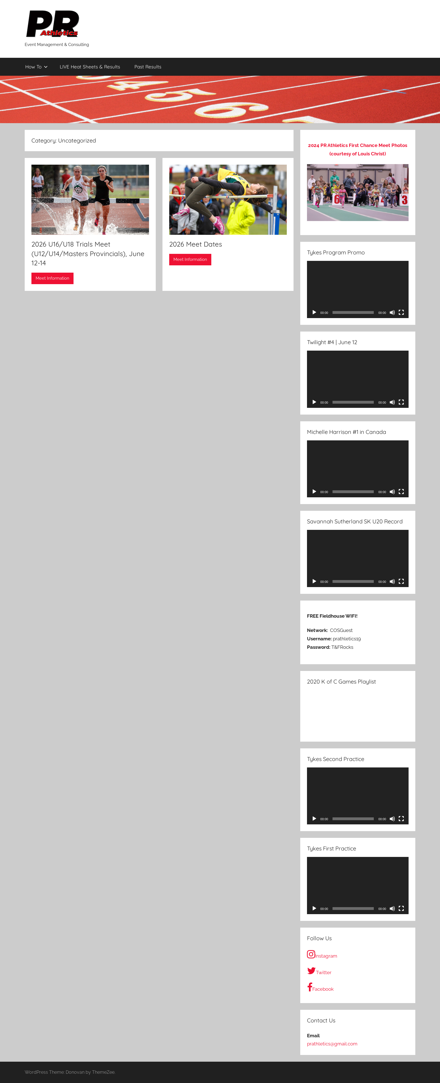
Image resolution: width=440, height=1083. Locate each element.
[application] (358, 289)
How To (36, 67)
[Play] (314, 312)
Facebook (320, 987)
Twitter (319, 971)
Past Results (147, 67)
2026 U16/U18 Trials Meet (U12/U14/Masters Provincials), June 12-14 (88, 253)
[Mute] (392, 312)
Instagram (322, 954)
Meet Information (52, 278)
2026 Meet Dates (195, 244)
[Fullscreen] (401, 312)
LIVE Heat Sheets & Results (90, 67)
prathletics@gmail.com (332, 1044)
